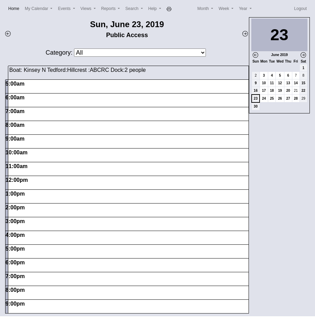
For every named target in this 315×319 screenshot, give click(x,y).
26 (280, 98)
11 (272, 83)
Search (132, 8)
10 (264, 83)
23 (256, 98)
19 (280, 90)
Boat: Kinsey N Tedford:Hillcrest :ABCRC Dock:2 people (77, 70)
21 (296, 90)
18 (272, 90)
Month (203, 8)
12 (280, 83)
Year (244, 8)
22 (303, 90)
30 (256, 106)
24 (264, 98)
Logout (300, 8)
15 (303, 83)
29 (303, 98)
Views (87, 8)
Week (224, 8)
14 (296, 83)
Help (153, 8)
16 (256, 90)
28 (296, 98)
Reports (109, 8)
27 (288, 98)
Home (15, 8)
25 (272, 98)
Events (65, 8)
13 (288, 83)
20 (288, 90)
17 (264, 90)
